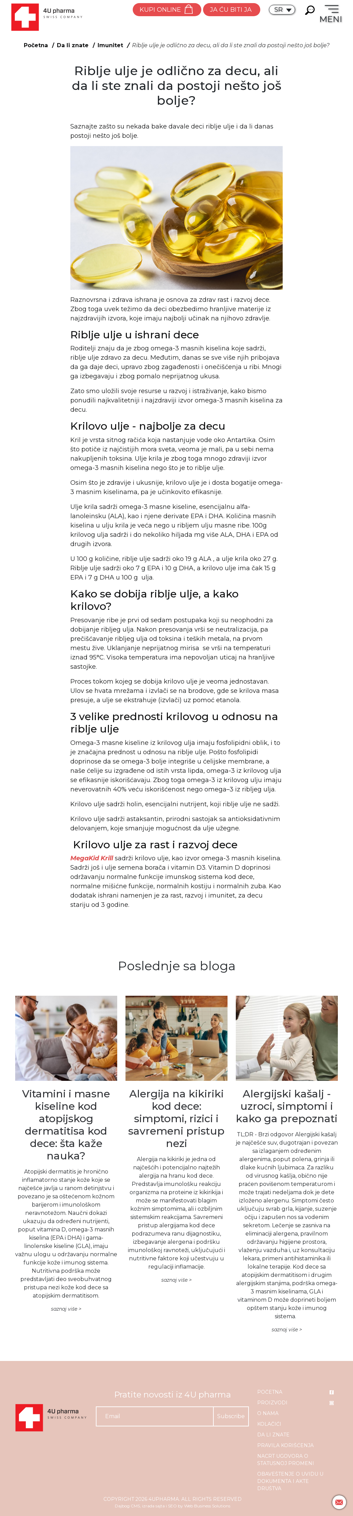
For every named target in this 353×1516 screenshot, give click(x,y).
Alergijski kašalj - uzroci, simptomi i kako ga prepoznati (286, 1106)
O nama (268, 1413)
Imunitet (110, 45)
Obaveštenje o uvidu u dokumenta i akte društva (290, 1481)
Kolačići (269, 1424)
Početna (36, 45)
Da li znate (73, 45)
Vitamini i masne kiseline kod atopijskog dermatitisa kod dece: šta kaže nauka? (66, 1124)
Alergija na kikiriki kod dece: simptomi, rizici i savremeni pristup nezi (176, 1118)
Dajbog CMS (127, 1505)
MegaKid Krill (91, 858)
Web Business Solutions (207, 1505)
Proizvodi (272, 1403)
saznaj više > (66, 1309)
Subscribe (231, 1416)
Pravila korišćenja (285, 1445)
